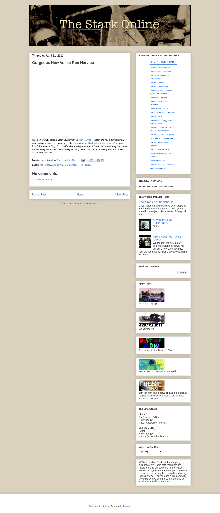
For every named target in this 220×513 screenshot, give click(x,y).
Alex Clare (45, 165)
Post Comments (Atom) (86, 203)
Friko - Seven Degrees (161, 72)
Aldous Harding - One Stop (163, 112)
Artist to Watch (58, 165)
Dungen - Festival (159, 97)
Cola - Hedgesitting (160, 87)
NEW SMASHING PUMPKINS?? (162, 221)
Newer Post (39, 194)
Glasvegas (72, 165)
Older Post (121, 194)
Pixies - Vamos (158, 82)
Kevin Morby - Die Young (162, 149)
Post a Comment (44, 179)
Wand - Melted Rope (160, 67)
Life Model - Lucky (160, 108)
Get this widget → (157, 168)
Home (80, 194)
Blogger (127, 506)
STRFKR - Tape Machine (162, 138)
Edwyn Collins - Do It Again (163, 134)
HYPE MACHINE (163, 62)
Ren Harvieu (85, 140)
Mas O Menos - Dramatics (163, 164)
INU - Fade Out (158, 160)
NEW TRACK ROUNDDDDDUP (156, 202)
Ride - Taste (157, 116)
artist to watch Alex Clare (106, 143)
